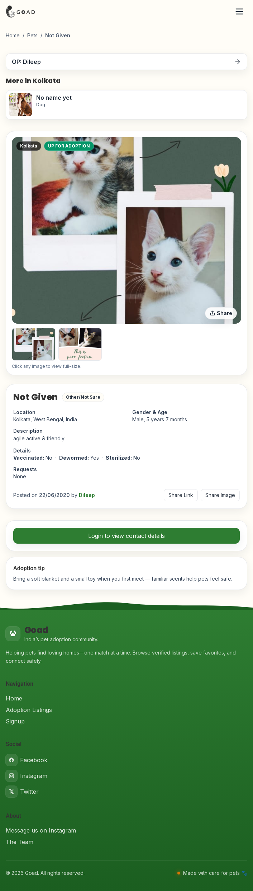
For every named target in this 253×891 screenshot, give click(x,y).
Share (221, 313)
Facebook (26, 760)
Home (13, 35)
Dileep (87, 495)
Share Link (180, 495)
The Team (19, 841)
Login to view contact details (126, 535)
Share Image (220, 495)
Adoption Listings (29, 709)
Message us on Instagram (41, 830)
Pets (32, 35)
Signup (15, 721)
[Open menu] (239, 11)
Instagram (26, 776)
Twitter (22, 791)
